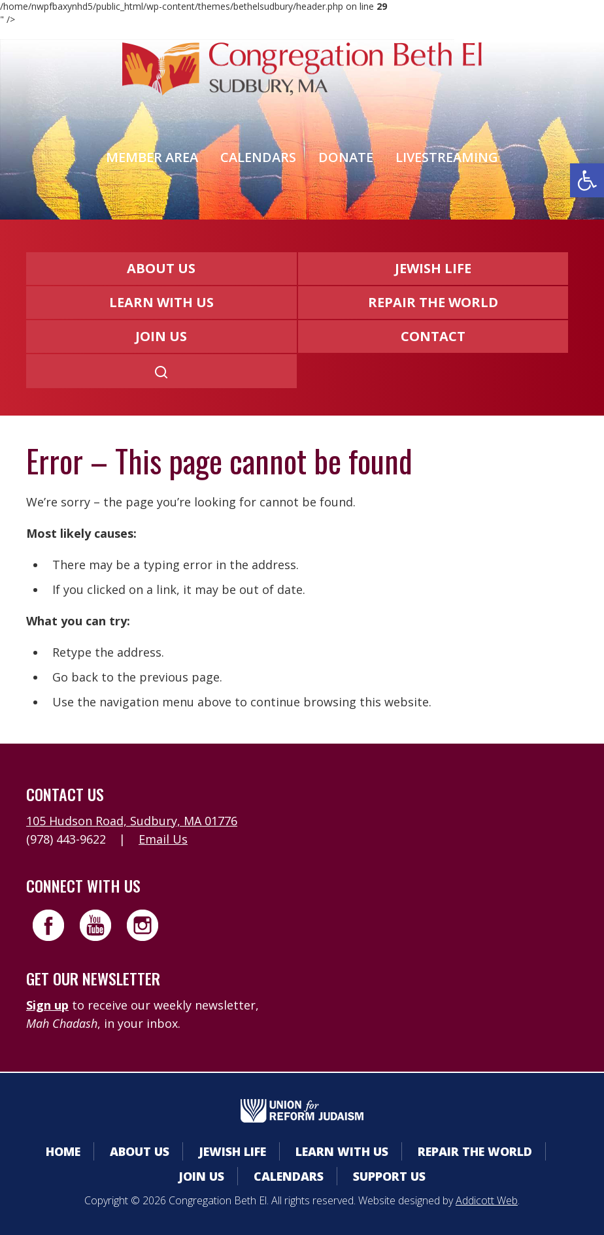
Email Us (163, 839)
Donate (345, 157)
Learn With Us (161, 302)
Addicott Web (487, 1200)
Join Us (161, 336)
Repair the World (433, 302)
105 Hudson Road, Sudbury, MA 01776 (131, 821)
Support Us (389, 1176)
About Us (161, 268)
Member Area (152, 157)
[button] (587, 180)
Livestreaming (446, 157)
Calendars (258, 157)
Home (63, 1151)
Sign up (47, 1005)
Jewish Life (433, 268)
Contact (433, 336)
